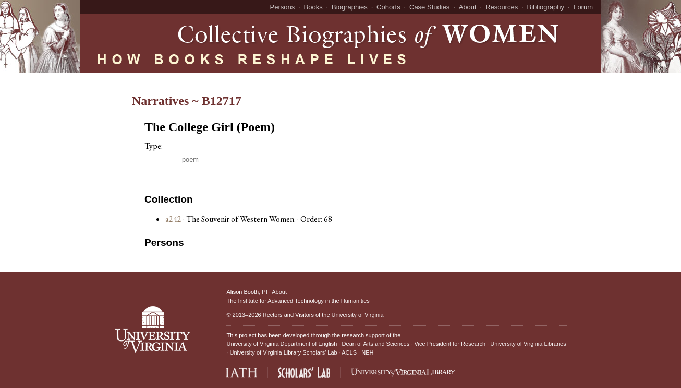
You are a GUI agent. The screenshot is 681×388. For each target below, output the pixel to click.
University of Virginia (358, 315)
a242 (173, 219)
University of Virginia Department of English (281, 343)
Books (313, 7)
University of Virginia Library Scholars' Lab (283, 352)
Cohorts (388, 7)
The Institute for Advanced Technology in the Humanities (297, 301)
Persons (282, 7)
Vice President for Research (449, 343)
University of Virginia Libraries (528, 343)
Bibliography (546, 7)
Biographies (350, 7)
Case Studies (429, 7)
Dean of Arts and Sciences (376, 343)
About (468, 7)
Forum (583, 7)
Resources (501, 7)
